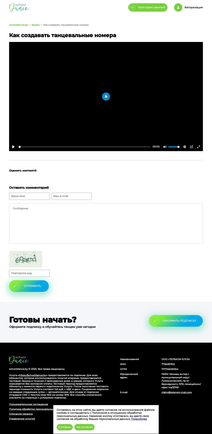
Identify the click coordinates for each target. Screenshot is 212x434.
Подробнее (139, 419)
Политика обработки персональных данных (36, 409)
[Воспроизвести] (13, 146)
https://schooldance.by (32, 375)
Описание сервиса (21, 413)
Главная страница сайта (18, 360)
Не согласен (84, 427)
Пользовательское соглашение (28, 404)
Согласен (64, 427)
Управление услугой (22, 418)
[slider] (84, 146)
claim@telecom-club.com (176, 392)
